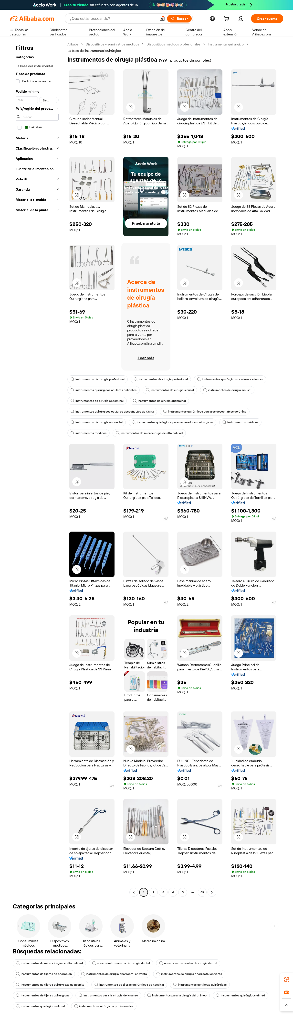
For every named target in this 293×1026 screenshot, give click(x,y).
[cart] (227, 19)
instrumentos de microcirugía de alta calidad (149, 433)
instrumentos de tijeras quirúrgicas (200, 985)
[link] (286, 979)
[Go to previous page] (133, 892)
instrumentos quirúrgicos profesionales (103, 1006)
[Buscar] (179, 18)
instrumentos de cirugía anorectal (97, 422)
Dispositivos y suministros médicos (112, 44)
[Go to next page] (212, 892)
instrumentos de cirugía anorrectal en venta (114, 974)
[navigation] (37, 469)
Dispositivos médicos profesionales (173, 44)
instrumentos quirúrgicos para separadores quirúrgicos (172, 422)
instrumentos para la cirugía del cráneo (108, 995)
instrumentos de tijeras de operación (44, 974)
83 (202, 892)
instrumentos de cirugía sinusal (170, 390)
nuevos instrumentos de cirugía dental (121, 963)
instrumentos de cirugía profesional (98, 379)
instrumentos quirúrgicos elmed (240, 995)
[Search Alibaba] (112, 18)
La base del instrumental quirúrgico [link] (94, 51)
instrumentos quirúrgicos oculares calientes (230, 379)
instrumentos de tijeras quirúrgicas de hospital (50, 985)
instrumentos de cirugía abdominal (97, 401)
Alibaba (72, 44)
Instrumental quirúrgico (226, 44)
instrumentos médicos (240, 422)
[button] (162, 19)
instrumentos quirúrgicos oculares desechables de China (112, 412)
